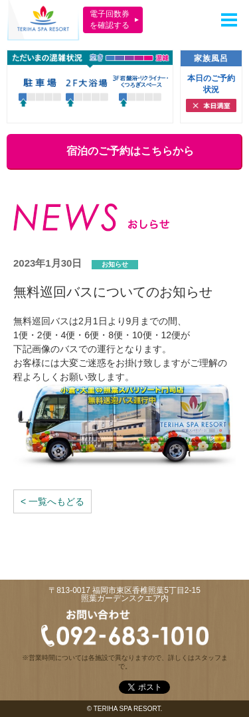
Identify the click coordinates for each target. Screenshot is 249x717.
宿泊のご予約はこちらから (123, 151)
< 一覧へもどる (52, 501)
